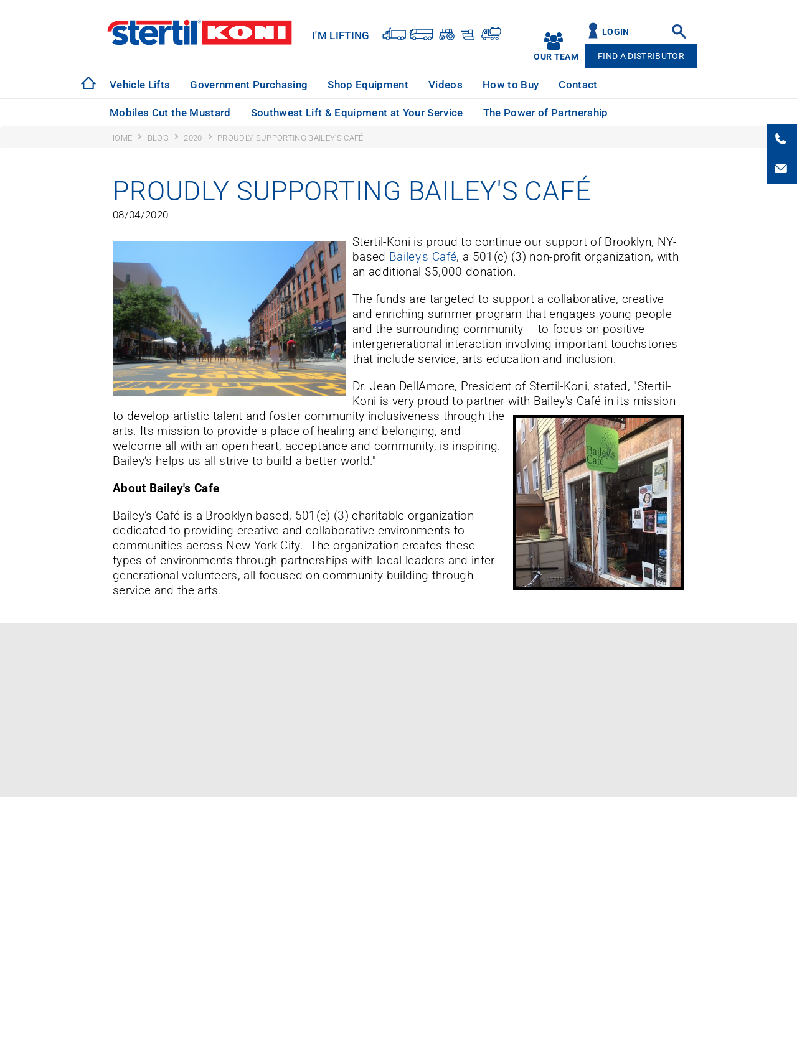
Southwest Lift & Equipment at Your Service (357, 112)
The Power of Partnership (545, 112)
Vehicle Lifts (140, 84)
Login (616, 32)
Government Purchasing (249, 84)
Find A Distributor (641, 56)
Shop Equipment (368, 84)
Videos (445, 84)
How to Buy (511, 84)
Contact (578, 84)
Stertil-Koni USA (199, 32)
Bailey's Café (422, 257)
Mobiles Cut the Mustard (170, 112)
